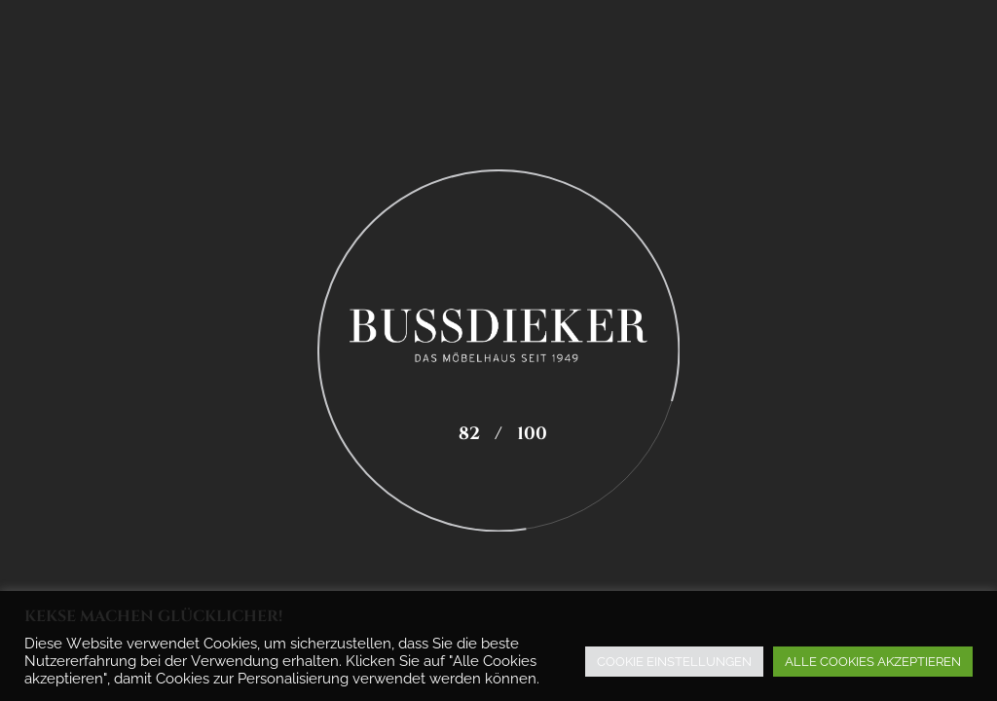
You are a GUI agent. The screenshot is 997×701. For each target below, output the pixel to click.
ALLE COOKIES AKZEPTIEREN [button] (873, 661)
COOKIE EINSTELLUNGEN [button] (674, 661)
